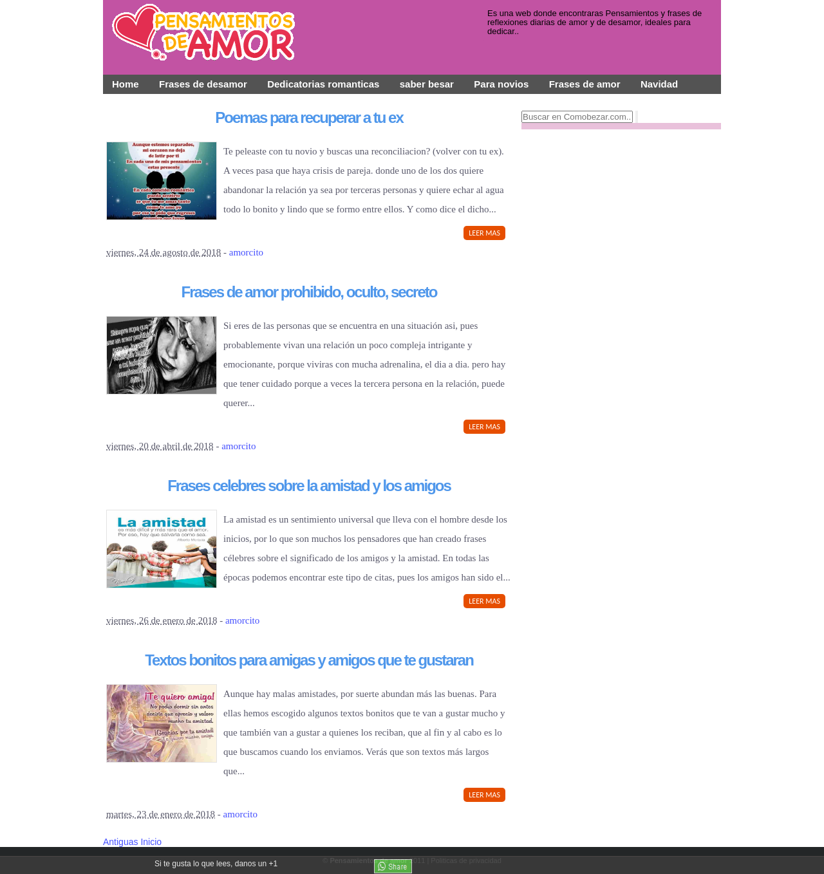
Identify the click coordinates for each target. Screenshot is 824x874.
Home (125, 84)
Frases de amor (585, 84)
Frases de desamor (203, 84)
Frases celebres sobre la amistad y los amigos (309, 485)
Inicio (151, 842)
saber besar (427, 84)
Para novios (501, 84)
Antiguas (121, 842)
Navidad (659, 84)
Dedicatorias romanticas (323, 84)
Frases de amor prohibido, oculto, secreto (309, 292)
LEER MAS (484, 232)
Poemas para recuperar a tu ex (309, 117)
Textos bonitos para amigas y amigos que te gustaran (309, 660)
